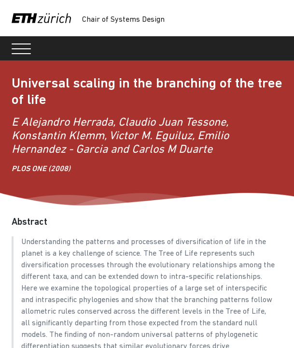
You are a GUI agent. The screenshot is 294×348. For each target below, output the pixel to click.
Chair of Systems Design (123, 20)
